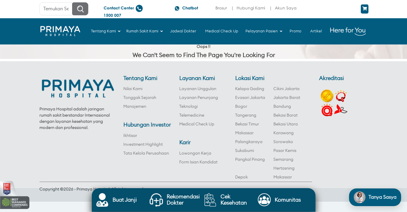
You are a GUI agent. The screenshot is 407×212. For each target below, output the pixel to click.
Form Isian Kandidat (198, 162)
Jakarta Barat (286, 98)
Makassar (244, 133)
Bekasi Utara (285, 124)
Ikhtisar (130, 136)
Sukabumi (244, 151)
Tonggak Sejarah (139, 98)
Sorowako (283, 142)
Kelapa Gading (249, 89)
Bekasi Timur (247, 124)
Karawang (283, 133)
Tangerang (245, 115)
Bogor (241, 107)
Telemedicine (191, 115)
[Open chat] (375, 197)
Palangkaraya (249, 142)
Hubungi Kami (251, 7)
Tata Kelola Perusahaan (146, 153)
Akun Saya (286, 7)
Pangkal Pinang (250, 160)
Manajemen (134, 107)
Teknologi (188, 107)
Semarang (283, 160)
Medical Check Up (196, 124)
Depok (241, 177)
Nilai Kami (132, 89)
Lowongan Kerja (195, 153)
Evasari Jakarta (250, 98)
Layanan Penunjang (198, 98)
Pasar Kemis (284, 151)
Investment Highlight (143, 145)
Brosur (221, 7)
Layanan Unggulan (197, 89)
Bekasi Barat (285, 115)
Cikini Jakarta (286, 89)
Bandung (282, 107)
